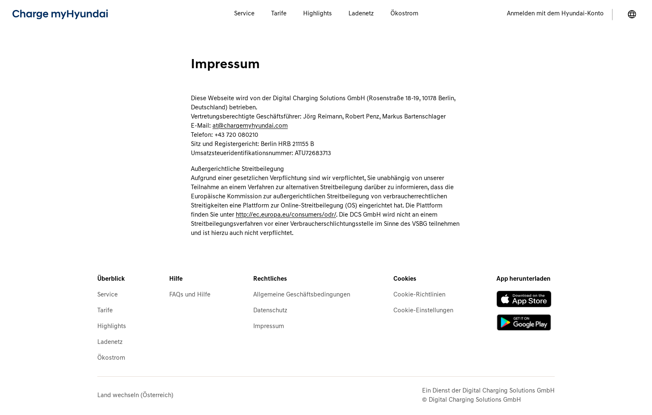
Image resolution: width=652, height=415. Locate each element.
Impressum (268, 327)
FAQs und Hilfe (189, 295)
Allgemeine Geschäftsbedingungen (301, 295)
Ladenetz (110, 342)
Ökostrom (111, 358)
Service (107, 295)
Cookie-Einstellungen (423, 311)
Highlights (111, 327)
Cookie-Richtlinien (419, 295)
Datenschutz (270, 311)
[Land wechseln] (632, 14)
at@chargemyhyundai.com (250, 126)
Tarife (105, 311)
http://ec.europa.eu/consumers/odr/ (286, 215)
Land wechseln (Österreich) (135, 396)
